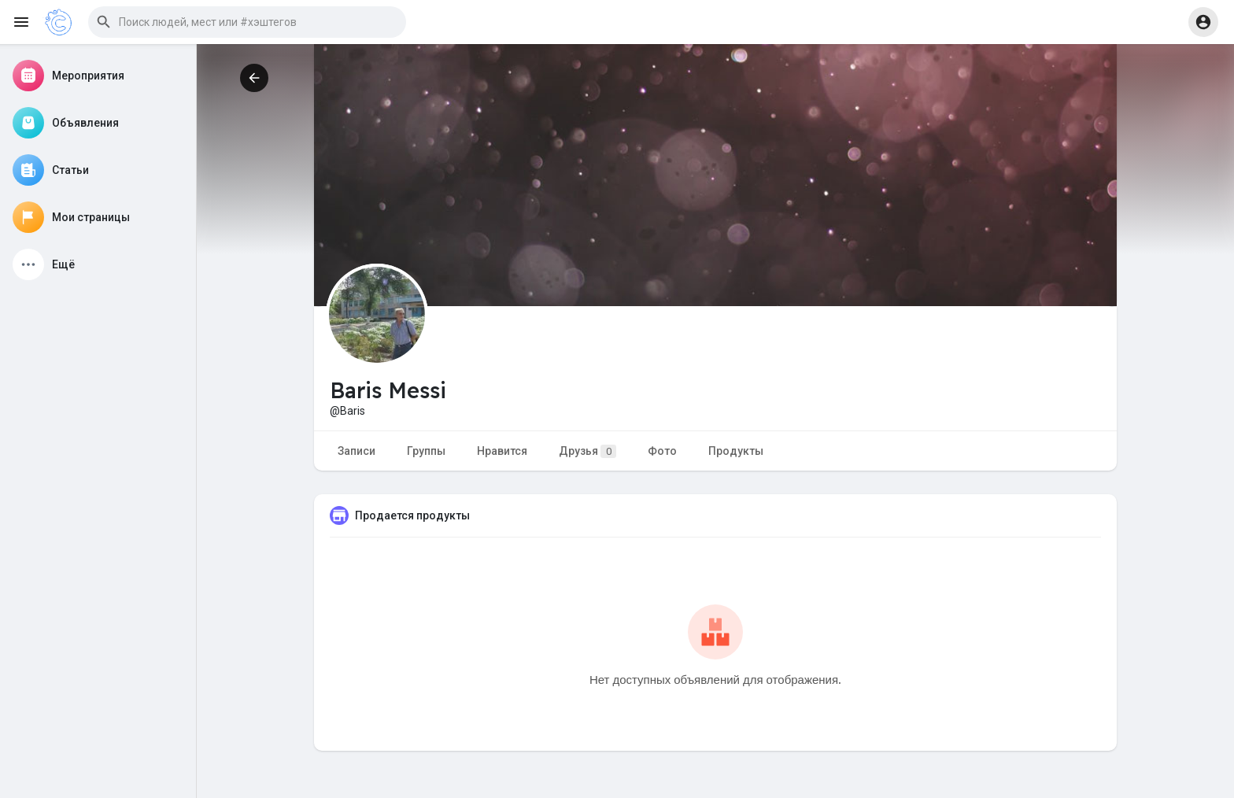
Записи (356, 451)
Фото (662, 451)
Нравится (502, 451)
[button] (247, 22)
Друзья (587, 451)
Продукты (735, 451)
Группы (426, 451)
